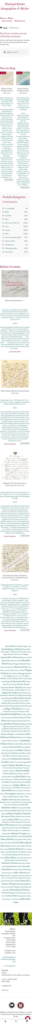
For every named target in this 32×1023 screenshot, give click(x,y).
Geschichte (8, 216)
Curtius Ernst (13, 711)
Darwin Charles (26, 794)
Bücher (7, 212)
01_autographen (10, 208)
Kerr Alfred (5, 793)
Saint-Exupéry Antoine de (22, 756)
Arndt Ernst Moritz (23, 858)
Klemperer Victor (5, 802)
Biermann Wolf (26, 657)
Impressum (5, 990)
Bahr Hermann (20, 825)
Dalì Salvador (9, 843)
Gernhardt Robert (17, 869)
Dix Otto (17, 799)
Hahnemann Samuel (8, 726)
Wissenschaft (9, 252)
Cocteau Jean (28, 849)
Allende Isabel (13, 744)
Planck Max (6, 660)
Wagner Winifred (13, 708)
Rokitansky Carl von (20, 810)
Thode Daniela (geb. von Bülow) (11, 690)
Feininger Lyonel (19, 887)
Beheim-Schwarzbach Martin (19, 860)
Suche (16, 1021)
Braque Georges (19, 833)
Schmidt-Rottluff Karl (10, 714)
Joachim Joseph (13, 706)
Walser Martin (27, 687)
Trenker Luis (26, 822)
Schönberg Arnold (23, 711)
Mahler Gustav (10, 846)
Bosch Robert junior (21, 893)
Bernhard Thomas (12, 723)
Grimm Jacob (22, 720)
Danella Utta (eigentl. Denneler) (14, 876)
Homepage (19, 20)
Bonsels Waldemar (21, 753)
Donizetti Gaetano (10, 862)
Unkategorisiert (9, 245)
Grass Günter (26, 791)
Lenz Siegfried (26, 747)
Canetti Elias (5, 750)
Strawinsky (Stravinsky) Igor (14, 768)
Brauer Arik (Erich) (21, 804)
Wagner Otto (5, 852)
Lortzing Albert (27, 802)
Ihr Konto (5, 1021)
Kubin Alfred (20, 784)
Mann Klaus (10, 857)
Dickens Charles (17, 791)
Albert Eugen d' (6, 652)
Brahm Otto (7, 799)
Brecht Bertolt (20, 878)
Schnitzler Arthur (9, 807)
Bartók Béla (7, 790)
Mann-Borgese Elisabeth (17, 663)
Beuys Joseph (10, 828)
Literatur (7, 230)
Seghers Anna (16, 793)
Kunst (7, 219)
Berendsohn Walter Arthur (11, 816)
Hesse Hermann (15, 657)
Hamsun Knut (6, 703)
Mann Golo (23, 750)
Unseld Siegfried (26, 836)
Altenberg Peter (10, 667)
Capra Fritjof (10, 718)
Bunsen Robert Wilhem (22, 797)
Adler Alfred (19, 872)
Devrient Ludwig (13, 880)
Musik (7, 234)
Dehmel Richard (16, 848)
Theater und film (10, 241)
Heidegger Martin (24, 673)
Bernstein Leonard (22, 697)
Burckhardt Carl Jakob (17, 852)
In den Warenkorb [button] (15, 352)
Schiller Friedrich (11, 721)
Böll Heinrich (21, 737)
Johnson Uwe (9, 785)
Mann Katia (17, 899)
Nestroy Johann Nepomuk (15, 822)
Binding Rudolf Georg (19, 678)
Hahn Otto (21, 782)
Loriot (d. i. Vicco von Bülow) (21, 676)
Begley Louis (27, 646)
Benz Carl (10, 755)
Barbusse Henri (26, 724)
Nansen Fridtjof (20, 670)
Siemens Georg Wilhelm (13, 788)
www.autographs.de (9, 966)
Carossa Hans (11, 895)
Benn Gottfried (26, 816)
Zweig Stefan (18, 839)
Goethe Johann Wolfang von (11, 701)
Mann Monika (7, 839)
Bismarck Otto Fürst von (15, 654)
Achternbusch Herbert (19, 889)
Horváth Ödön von (17, 802)
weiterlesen (9, 180)
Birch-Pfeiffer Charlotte (14, 646)
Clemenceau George (7, 887)
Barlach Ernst (18, 854)
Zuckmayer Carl (10, 779)
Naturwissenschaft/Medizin (13, 237)
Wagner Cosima (25, 690)
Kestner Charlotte (24, 774)
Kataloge (7, 20)
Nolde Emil (3, 706)
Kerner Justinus (9, 805)
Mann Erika (26, 649)
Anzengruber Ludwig (24, 896)
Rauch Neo (9, 873)
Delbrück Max (15, 652)
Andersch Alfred (7, 759)
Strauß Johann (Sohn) (12, 649)
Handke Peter (13, 762)
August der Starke (9, 692)
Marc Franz (18, 729)
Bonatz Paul (6, 820)
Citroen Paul (16, 746)
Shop (5, 27)
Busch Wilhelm (13, 673)
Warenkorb (24, 1020)
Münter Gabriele (12, 731)
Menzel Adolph (23, 770)
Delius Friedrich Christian (18, 813)
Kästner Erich (13, 750)
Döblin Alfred (23, 744)
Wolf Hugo (9, 855)
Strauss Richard (9, 796)
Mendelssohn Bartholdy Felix (9, 695)
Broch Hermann (7, 824)
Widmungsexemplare (11, 248)
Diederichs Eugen (8, 892)
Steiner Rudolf (10, 753)
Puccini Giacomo (24, 692)
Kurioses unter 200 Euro (12, 223)
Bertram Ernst (21, 666)
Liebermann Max (19, 681)
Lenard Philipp (7, 676)
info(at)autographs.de (9, 957)
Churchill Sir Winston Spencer (21, 703)
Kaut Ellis (14, 819)
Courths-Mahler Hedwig (8, 777)
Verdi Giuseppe (22, 762)
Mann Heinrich (20, 717)
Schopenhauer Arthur (15, 866)
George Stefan (18, 828)
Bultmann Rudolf (16, 661)
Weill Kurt (10, 830)
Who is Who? (6, 18)
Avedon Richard (10, 670)
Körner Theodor (12, 684)
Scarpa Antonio (24, 701)
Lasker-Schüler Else (22, 846)
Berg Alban (14, 782)
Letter (7, 226)
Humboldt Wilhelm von (12, 836)
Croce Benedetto (10, 878)
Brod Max (21, 776)
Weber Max (23, 652)
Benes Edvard (23, 863)
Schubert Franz (6, 678)
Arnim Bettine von (7, 899)
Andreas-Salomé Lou (11, 773)
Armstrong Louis (26, 788)
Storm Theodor (16, 687)
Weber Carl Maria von (14, 741)
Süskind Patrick (25, 800)
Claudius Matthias (15, 765)
